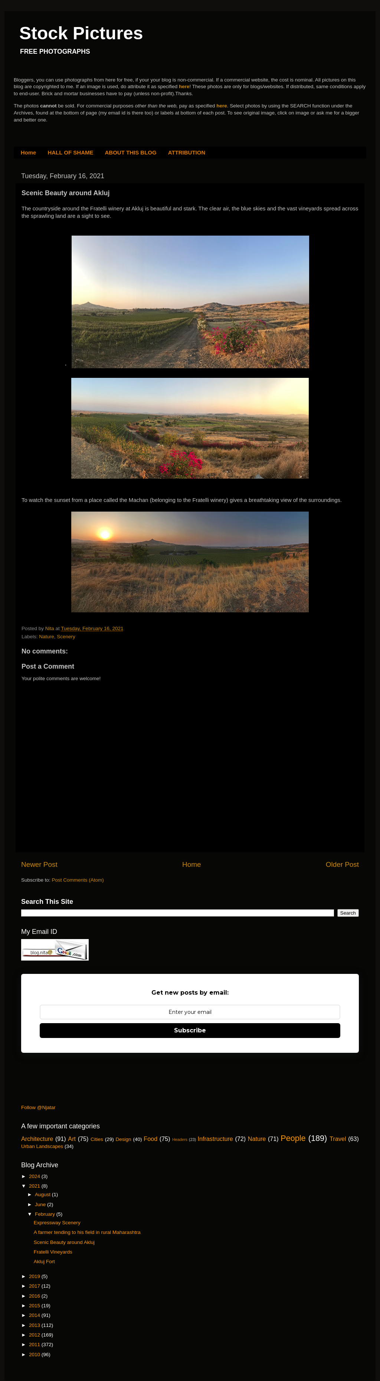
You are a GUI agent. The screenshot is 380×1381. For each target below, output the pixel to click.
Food (150, 1138)
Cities (97, 1139)
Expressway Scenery (57, 1222)
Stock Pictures (81, 33)
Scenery (66, 636)
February (45, 1214)
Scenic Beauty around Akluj (64, 1242)
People (293, 1138)
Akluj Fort (44, 1261)
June (41, 1204)
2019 (35, 1276)
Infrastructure (215, 1138)
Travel (338, 1138)
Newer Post (39, 864)
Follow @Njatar (38, 1107)
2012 (35, 1335)
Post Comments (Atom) (78, 880)
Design (123, 1139)
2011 (35, 1344)
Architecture (37, 1138)
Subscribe (190, 1030)
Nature (46, 636)
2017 (35, 1286)
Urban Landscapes (42, 1146)
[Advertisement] (156, 1080)
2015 (35, 1305)
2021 (35, 1186)
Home (28, 152)
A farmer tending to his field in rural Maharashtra (87, 1232)
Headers (179, 1139)
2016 (35, 1296)
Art (72, 1138)
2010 (35, 1354)
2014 (35, 1315)
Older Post (342, 864)
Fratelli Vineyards (53, 1252)
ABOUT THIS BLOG (131, 152)
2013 (35, 1325)
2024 (35, 1176)
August (43, 1194)
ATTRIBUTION (187, 152)
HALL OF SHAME (70, 152)
